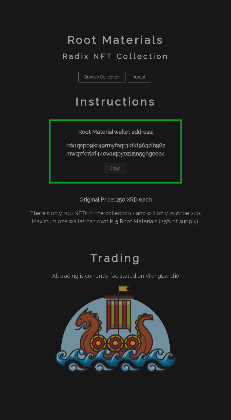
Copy (115, 168)
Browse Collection (102, 77)
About (139, 77)
